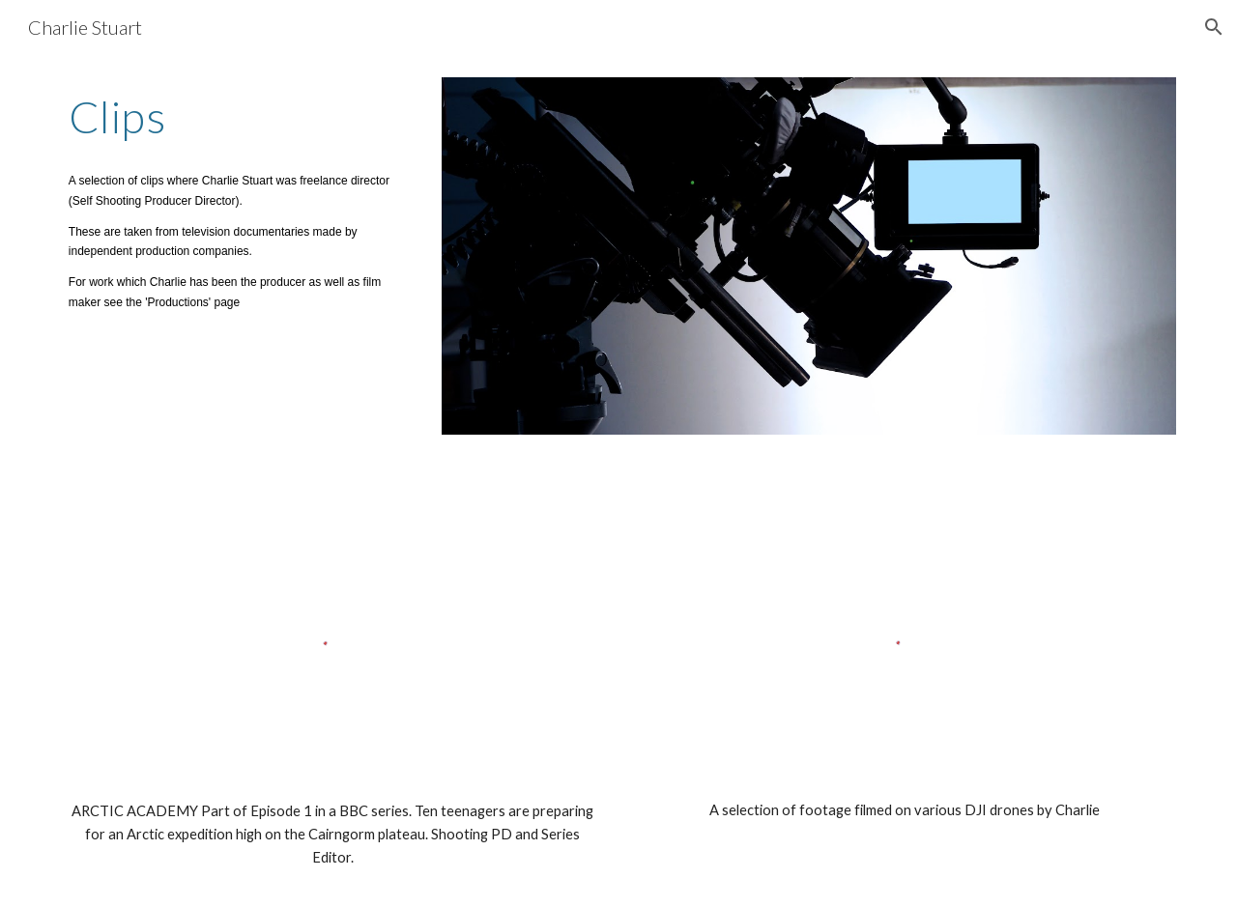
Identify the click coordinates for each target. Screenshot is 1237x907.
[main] (237, 116)
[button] (1214, 27)
